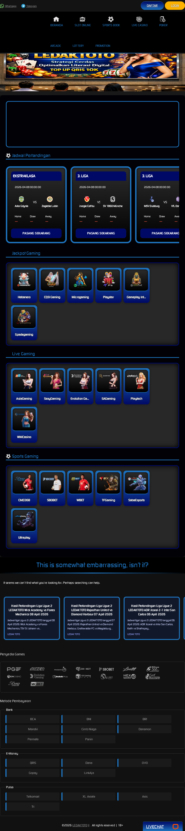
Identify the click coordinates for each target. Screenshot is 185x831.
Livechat (162, 827)
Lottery (78, 42)
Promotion (103, 42)
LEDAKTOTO (79, 825)
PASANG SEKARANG (36, 233)
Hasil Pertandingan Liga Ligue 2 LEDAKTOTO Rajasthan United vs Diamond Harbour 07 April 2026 (92, 610)
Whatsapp (8, 6)
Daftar (152, 5)
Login (175, 5)
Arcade (55, 42)
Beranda (56, 21)
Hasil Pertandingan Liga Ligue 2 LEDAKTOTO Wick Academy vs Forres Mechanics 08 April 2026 (32, 610)
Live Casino (140, 21)
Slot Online (83, 21)
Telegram (29, 6)
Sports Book (111, 21)
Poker (163, 21)
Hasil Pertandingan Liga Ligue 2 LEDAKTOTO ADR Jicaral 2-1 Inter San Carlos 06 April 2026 (151, 610)
